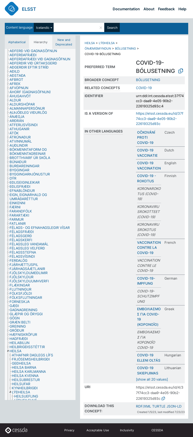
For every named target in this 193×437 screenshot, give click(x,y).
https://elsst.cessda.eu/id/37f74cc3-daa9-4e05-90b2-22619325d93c (159, 118)
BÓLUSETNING (125, 48)
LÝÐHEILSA (107, 43)
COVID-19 (144, 88)
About (148, 9)
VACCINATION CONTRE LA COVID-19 (149, 247)
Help (182, 9)
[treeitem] (35, 51)
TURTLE (158, 406)
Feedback (166, 9)
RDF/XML (143, 406)
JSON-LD (174, 406)
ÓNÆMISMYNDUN (98, 48)
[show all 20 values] (152, 379)
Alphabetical (17, 42)
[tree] (40, 224)
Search (112, 27)
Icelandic (43, 27)
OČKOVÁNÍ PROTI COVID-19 (146, 137)
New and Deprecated (63, 42)
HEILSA (90, 43)
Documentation (126, 9)
